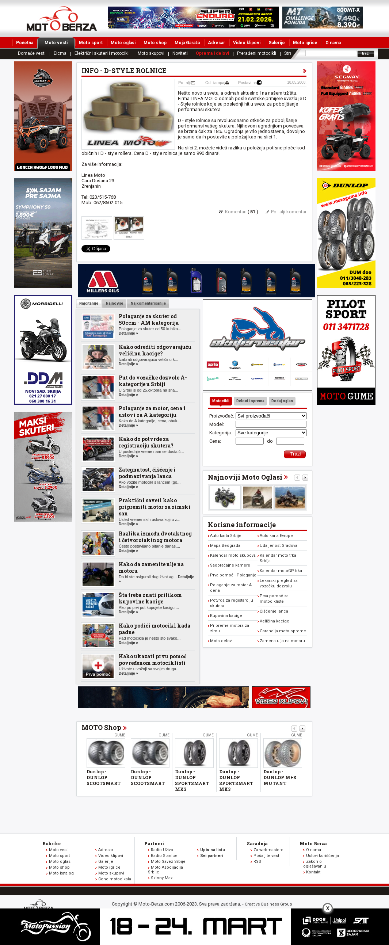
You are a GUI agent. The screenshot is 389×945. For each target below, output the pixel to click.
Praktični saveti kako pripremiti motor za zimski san (155, 507)
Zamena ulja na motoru (282, 641)
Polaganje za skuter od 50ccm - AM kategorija (149, 319)
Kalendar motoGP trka (281, 570)
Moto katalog (61, 873)
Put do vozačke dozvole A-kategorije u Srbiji (153, 381)
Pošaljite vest (266, 855)
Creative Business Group (268, 904)
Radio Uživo (162, 849)
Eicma (60, 53)
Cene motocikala (114, 879)
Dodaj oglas (282, 401)
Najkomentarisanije (148, 303)
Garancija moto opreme (283, 631)
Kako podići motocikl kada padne (154, 629)
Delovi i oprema (250, 401)
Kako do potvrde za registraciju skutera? (146, 442)
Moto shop (155, 42)
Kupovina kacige (226, 615)
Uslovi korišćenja (322, 855)
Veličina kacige (274, 621)
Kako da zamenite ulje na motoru (151, 567)
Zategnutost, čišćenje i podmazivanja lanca (147, 473)
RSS (257, 861)
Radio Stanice (164, 855)
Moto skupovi (151, 53)
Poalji (184, 82)
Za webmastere (268, 849)
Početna (24, 42)
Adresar (216, 42)
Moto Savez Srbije (168, 861)
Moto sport (91, 42)
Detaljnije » (128, 333)
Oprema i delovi (212, 53)
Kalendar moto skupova (233, 555)
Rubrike (51, 843)
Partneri (154, 843)
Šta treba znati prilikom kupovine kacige (150, 598)
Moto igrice (305, 42)
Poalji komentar (288, 211)
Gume (119, 735)
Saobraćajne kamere (230, 565)
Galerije (276, 42)
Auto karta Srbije (225, 535)
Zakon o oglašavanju (314, 864)
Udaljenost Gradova (278, 545)
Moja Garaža (187, 42)
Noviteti (180, 53)
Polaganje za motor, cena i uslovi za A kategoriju (152, 411)
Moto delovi (221, 641)
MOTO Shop (101, 727)
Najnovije (114, 303)
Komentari (236, 211)
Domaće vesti (32, 53)
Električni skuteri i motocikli (102, 53)
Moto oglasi (123, 42)
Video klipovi (246, 42)
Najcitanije (89, 303)
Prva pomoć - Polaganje (233, 575)
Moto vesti (60, 43)
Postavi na (247, 82)
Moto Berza (313, 843)
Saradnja (257, 843)
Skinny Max (161, 878)
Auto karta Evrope (276, 535)
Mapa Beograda (225, 545)
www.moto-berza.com (40, 905)
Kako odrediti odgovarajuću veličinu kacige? (155, 350)
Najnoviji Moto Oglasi (245, 477)
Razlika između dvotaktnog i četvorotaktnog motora (155, 537)
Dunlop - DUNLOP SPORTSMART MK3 (192, 780)
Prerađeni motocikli (256, 53)
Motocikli (220, 401)
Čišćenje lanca (274, 611)
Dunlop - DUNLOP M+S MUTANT (279, 777)
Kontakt (313, 872)
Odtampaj (215, 82)
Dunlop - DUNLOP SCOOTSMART (104, 777)
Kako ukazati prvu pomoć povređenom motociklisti (152, 659)
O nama (333, 42)
